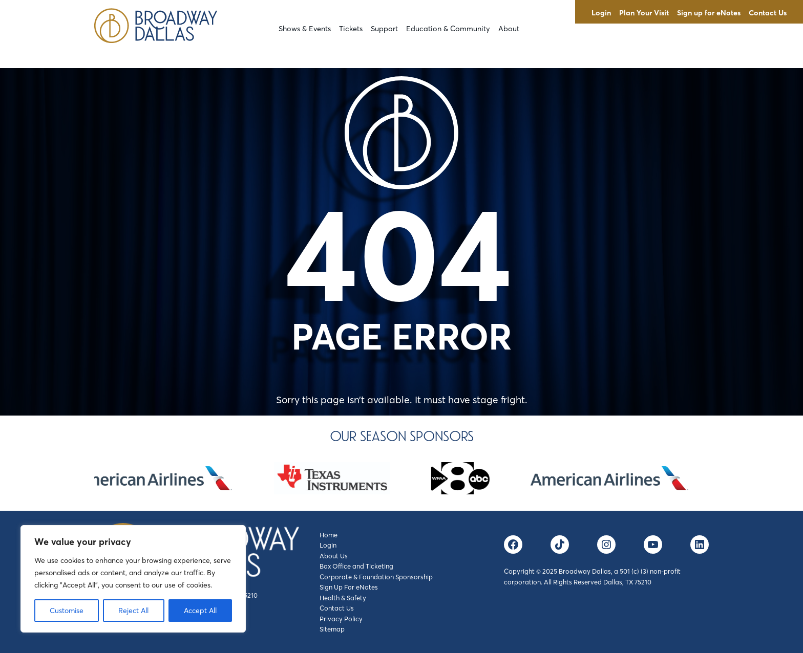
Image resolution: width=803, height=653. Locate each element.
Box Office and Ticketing (356, 566)
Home (328, 535)
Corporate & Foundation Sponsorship (376, 577)
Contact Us (768, 12)
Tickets (351, 28)
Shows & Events (305, 28)
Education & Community (448, 28)
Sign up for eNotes (709, 12)
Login (601, 12)
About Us (334, 556)
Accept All (200, 610)
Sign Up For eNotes (349, 587)
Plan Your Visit (644, 12)
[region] (133, 579)
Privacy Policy (341, 619)
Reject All (133, 610)
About (508, 28)
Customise (66, 610)
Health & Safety (343, 598)
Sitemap (332, 629)
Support (384, 28)
